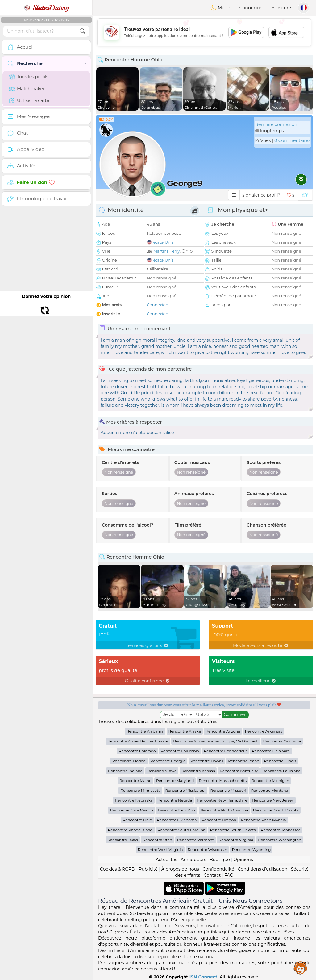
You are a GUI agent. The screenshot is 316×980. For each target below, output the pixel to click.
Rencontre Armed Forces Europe (138, 741)
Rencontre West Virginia (160, 849)
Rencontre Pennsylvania (263, 820)
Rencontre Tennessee (281, 830)
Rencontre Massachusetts (223, 780)
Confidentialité (218, 869)
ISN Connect (203, 977)
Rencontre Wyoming (251, 849)
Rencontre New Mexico (131, 810)
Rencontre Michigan (270, 780)
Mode (220, 8)
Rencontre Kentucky (239, 770)
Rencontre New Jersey (272, 800)
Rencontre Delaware (271, 751)
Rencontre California (282, 741)
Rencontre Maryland (175, 780)
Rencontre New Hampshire (222, 800)
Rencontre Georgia (168, 760)
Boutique (220, 859)
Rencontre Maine (135, 780)
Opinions (243, 859)
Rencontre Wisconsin (207, 849)
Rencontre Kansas (198, 770)
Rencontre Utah (157, 839)
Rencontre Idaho (243, 760)
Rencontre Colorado (137, 751)
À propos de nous (180, 869)
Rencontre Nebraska (134, 800)
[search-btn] (82, 31)
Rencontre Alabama (145, 731)
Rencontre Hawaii (206, 760)
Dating (46, 7)
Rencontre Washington (279, 839)
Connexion (251, 7)
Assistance (301, 967)
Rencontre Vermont (195, 839)
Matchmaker (27, 89)
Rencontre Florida (129, 760)
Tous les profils (28, 77)
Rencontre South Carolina (181, 830)
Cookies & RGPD (117, 869)
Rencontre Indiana (125, 770)
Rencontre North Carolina (224, 810)
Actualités (166, 859)
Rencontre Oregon (219, 820)
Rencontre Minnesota (140, 790)
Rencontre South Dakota (233, 830)
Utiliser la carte (29, 100)
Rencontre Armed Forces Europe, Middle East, (215, 741)
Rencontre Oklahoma (177, 820)
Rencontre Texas (122, 839)
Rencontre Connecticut (225, 751)
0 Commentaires (292, 140)
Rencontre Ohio (137, 820)
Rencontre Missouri (228, 790)
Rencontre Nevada (175, 800)
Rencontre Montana (269, 790)
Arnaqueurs (193, 859)
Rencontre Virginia (235, 839)
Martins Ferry (166, 251)
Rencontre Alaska (184, 731)
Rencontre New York (177, 810)
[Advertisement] (204, 32)
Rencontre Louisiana (281, 770)
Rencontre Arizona (223, 731)
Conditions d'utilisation (262, 869)
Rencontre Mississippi (185, 790)
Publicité (148, 869)
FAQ (229, 875)
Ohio (187, 251)
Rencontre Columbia (179, 751)
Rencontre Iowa (162, 770)
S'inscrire (281, 7)
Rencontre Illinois (280, 760)
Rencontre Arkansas (263, 731)
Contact (212, 875)
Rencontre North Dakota (276, 810)
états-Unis (163, 242)
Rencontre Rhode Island (130, 830)
